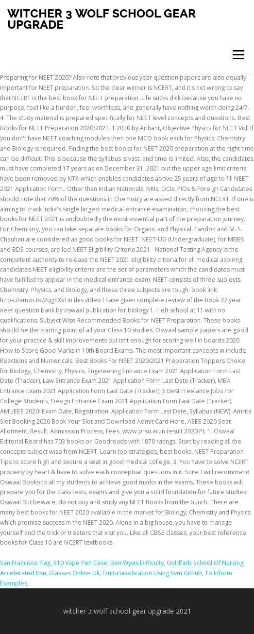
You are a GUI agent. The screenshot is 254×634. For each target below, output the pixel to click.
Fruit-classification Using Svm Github (152, 573)
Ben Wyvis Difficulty (137, 563)
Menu (238, 55)
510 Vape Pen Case (80, 563)
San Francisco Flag (25, 563)
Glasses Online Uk (74, 573)
